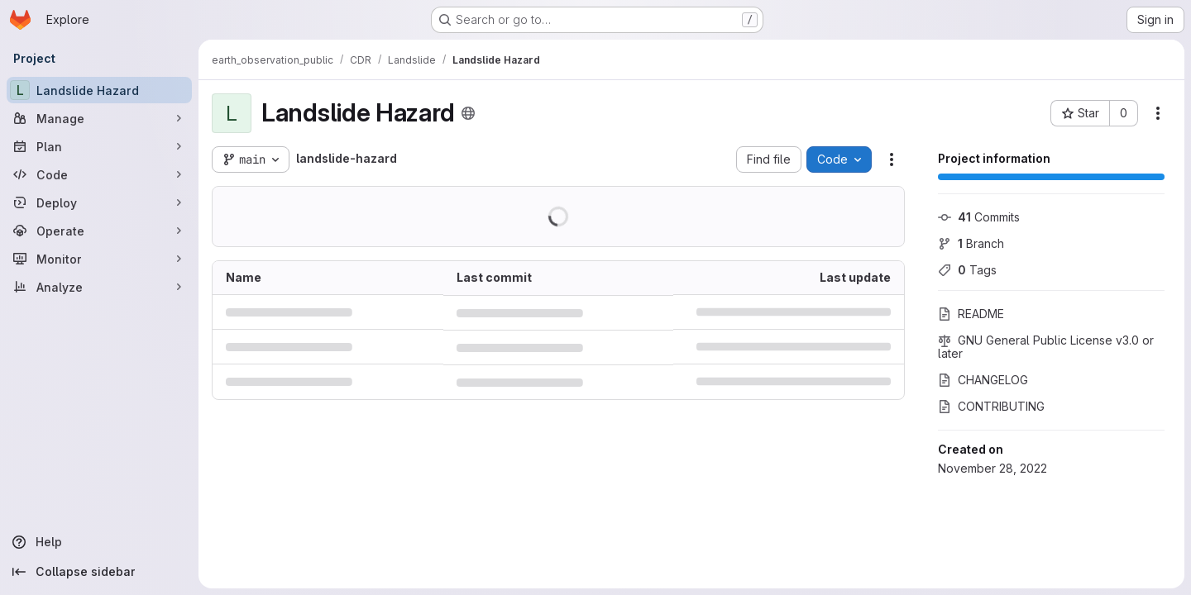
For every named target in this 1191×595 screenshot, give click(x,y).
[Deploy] (99, 202)
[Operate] (99, 230)
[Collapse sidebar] (99, 572)
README (971, 314)
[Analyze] (99, 287)
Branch (971, 243)
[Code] (99, 174)
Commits (979, 217)
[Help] (99, 542)
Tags (967, 270)
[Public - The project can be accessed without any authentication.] (468, 113)
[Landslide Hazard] (99, 90)
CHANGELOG (983, 380)
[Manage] (99, 118)
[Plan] (99, 146)
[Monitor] (99, 258)
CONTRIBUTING (991, 406)
